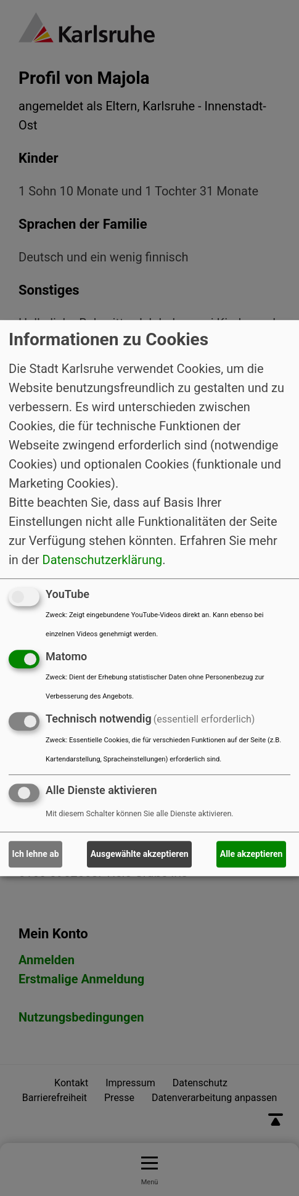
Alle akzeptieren (251, 854)
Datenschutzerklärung (103, 560)
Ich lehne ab (35, 854)
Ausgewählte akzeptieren (140, 854)
